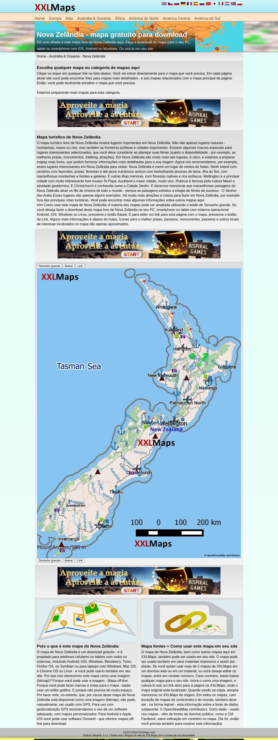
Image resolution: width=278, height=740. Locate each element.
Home (40, 18)
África (120, 18)
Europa (55, 18)
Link (80, 266)
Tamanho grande (49, 266)
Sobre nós (117, 735)
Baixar (69, 266)
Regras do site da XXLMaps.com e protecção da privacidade (160, 735)
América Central (176, 18)
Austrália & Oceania (94, 18)
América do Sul (207, 18)
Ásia (69, 18)
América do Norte (144, 18)
